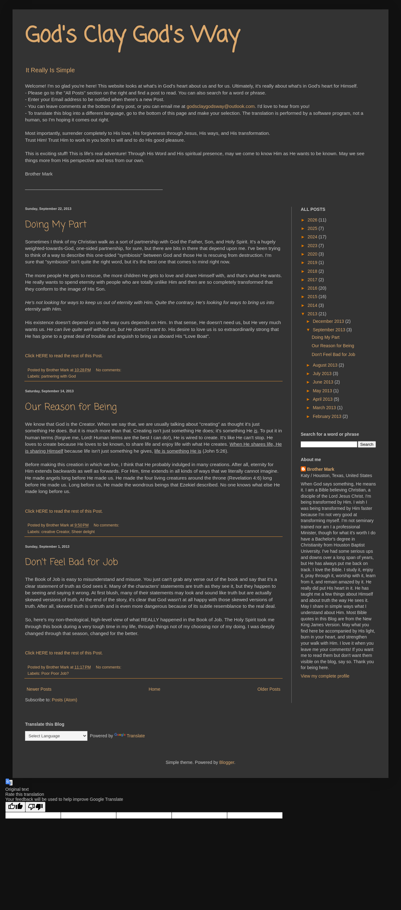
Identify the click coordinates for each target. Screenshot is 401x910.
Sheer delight (83, 532)
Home (154, 689)
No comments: (109, 370)
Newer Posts (39, 689)
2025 (313, 228)
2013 (313, 313)
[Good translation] (15, 807)
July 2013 (323, 373)
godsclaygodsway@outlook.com (221, 106)
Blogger (226, 762)
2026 (313, 219)
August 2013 (326, 365)
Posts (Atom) (64, 699)
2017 (313, 279)
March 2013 (325, 407)
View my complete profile (325, 676)
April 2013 (323, 399)
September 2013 (329, 329)
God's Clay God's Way (132, 36)
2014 (313, 305)
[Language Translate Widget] (56, 736)
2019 (313, 262)
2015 (313, 296)
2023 (313, 245)
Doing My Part (56, 225)
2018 (313, 271)
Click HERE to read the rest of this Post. (64, 355)
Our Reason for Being (71, 407)
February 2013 (327, 416)
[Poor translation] (35, 807)
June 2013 (323, 381)
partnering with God (58, 376)
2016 (313, 288)
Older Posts (269, 689)
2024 (313, 236)
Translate (129, 735)
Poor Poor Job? (55, 673)
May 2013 (323, 390)
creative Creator (55, 532)
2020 (313, 254)
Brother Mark (320, 469)
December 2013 (329, 321)
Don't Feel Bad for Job (71, 562)
